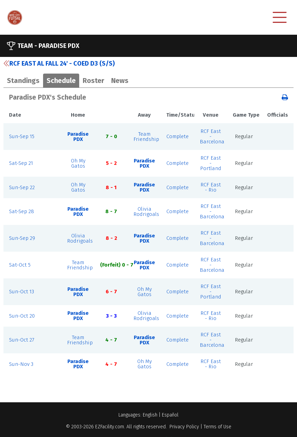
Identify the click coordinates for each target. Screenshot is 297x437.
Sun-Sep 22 (22, 187)
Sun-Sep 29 (22, 238)
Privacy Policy (184, 427)
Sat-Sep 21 (21, 163)
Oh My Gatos (78, 163)
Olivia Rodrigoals (146, 211)
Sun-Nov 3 (21, 364)
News (120, 80)
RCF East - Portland (210, 163)
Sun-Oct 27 (21, 340)
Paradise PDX (78, 136)
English (150, 415)
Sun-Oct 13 (21, 291)
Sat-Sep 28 (21, 211)
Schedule (61, 80)
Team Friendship (146, 136)
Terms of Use (217, 427)
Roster (93, 80)
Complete (177, 136)
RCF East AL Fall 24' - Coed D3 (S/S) (59, 63)
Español (170, 415)
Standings (23, 80)
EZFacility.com (109, 427)
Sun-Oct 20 (22, 316)
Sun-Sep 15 (21, 136)
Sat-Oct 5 (20, 265)
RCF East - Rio (210, 187)
